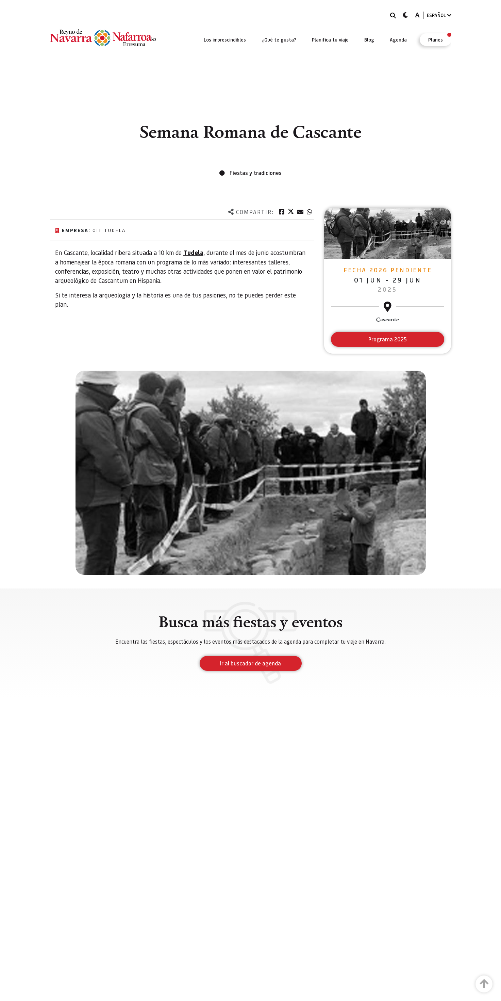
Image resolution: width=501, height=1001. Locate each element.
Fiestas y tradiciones (256, 172)
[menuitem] (225, 39)
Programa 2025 (387, 339)
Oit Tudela (109, 230)
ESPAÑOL (439, 15)
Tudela (193, 252)
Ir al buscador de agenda (250, 663)
